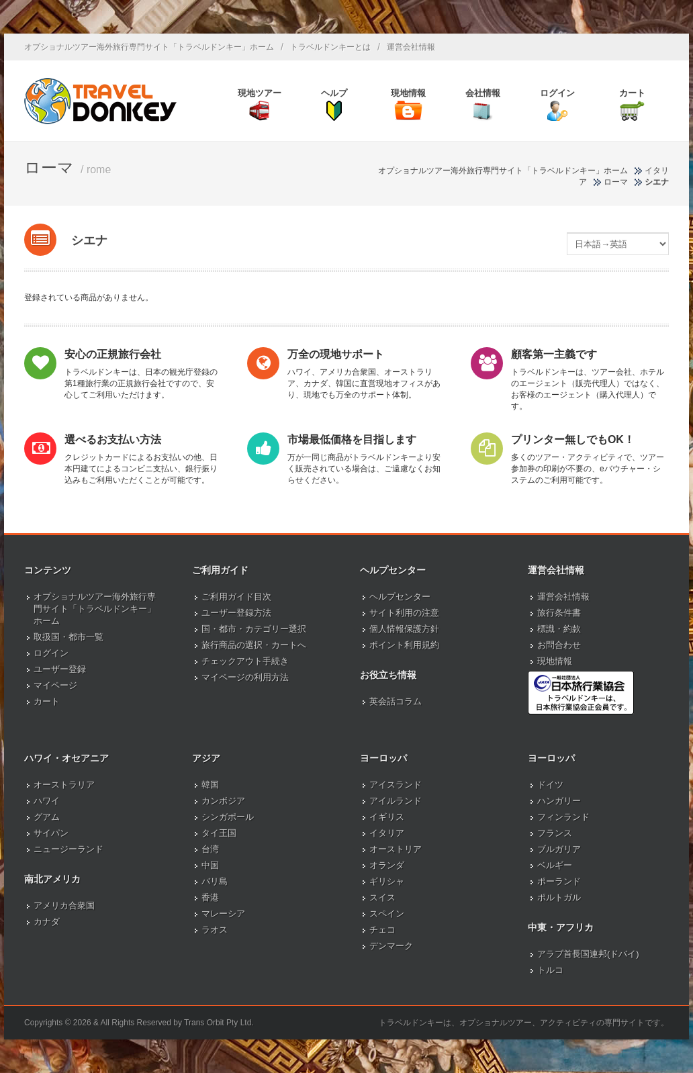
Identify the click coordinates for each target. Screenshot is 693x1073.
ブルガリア (559, 849)
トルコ (550, 970)
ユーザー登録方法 (236, 613)
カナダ (47, 922)
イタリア (386, 833)
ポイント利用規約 (404, 645)
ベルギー (554, 865)
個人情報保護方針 (404, 629)
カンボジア (223, 801)
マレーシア (223, 913)
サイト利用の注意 (404, 613)
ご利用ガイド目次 (236, 597)
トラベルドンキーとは (330, 47)
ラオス (214, 930)
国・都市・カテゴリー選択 (253, 629)
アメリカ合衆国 (64, 905)
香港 (210, 897)
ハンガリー (559, 801)
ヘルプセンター (399, 597)
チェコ (382, 930)
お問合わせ (559, 645)
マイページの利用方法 (245, 677)
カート (47, 701)
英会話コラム (395, 701)
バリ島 (214, 881)
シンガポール (227, 817)
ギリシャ (386, 881)
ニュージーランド (68, 849)
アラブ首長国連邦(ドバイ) (588, 954)
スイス (382, 897)
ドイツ (550, 785)
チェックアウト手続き (245, 661)
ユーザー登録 (60, 669)
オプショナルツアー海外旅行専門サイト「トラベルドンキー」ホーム (149, 47)
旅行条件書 (559, 613)
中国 (210, 865)
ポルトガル (559, 897)
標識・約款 (559, 629)
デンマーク (391, 946)
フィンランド (563, 817)
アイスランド (395, 785)
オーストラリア (64, 785)
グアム (47, 817)
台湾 (210, 849)
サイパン (51, 833)
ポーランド (559, 881)
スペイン (386, 913)
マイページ (55, 685)
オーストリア (395, 849)
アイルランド (395, 801)
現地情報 (554, 661)
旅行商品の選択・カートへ (253, 645)
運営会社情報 (411, 47)
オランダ (386, 865)
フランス (554, 833)
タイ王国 (218, 833)
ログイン (51, 653)
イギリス (386, 817)
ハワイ (47, 801)
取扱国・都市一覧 (68, 637)
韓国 (210, 785)
